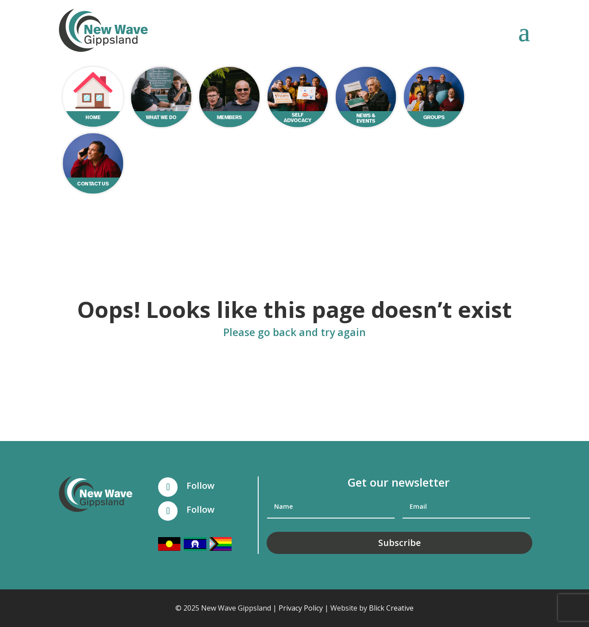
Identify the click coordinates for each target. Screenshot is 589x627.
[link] (103, 30)
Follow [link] (200, 486)
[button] (524, 31)
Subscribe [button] (399, 543)
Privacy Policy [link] (301, 608)
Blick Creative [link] (391, 608)
